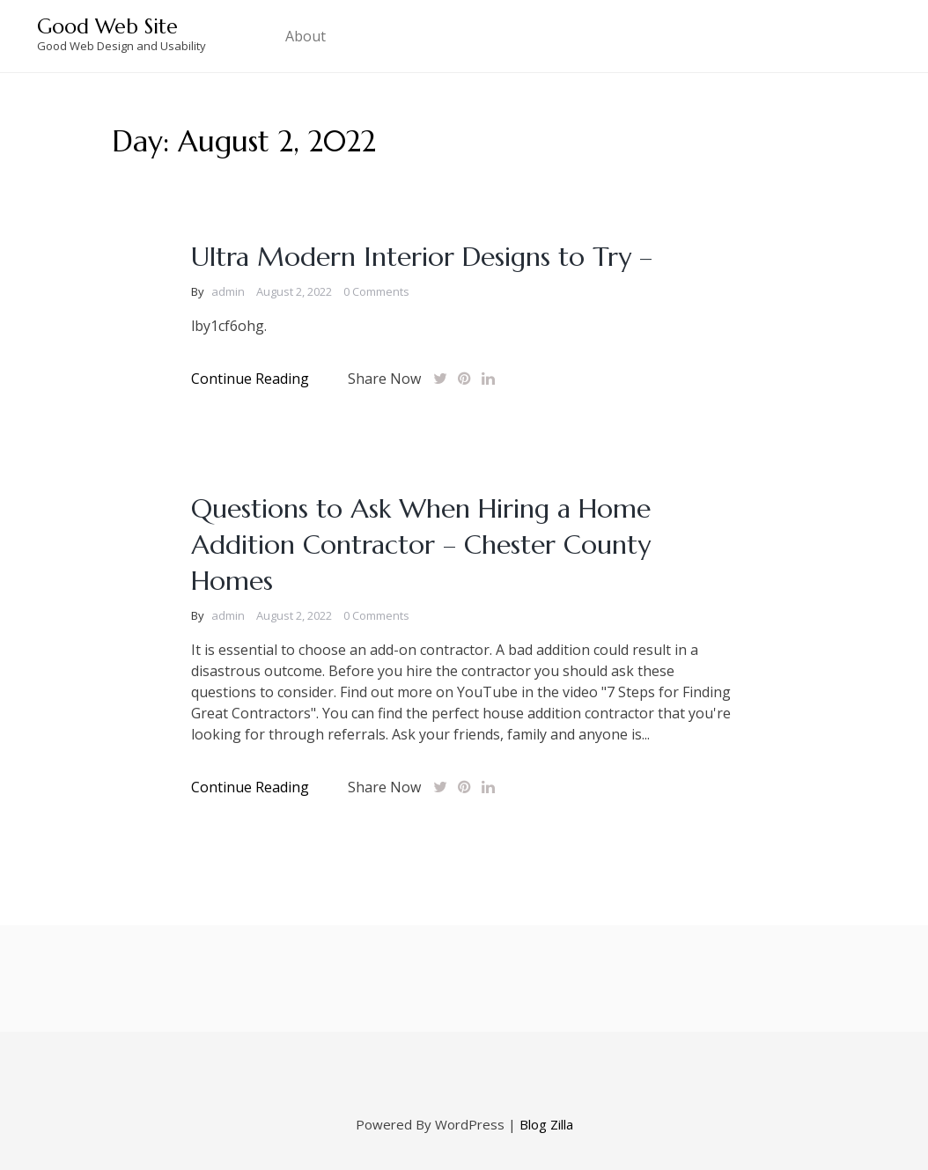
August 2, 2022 (294, 291)
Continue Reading (250, 378)
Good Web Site (107, 26)
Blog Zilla (546, 1124)
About (305, 36)
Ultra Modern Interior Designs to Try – (421, 256)
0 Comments (376, 291)
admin (228, 291)
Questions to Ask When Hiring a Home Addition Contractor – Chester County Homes (421, 544)
